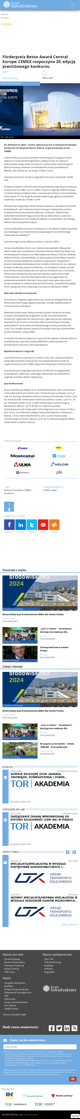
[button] (67, 857)
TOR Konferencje (52, 962)
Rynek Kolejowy (12, 959)
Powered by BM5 (31, 1115)
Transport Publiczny (14, 965)
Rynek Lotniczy (11, 968)
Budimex (8, 986)
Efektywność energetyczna (17, 992)
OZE (6, 995)
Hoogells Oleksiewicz (14, 982)
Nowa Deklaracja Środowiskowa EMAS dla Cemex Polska (33, 614)
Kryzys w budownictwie (16, 1002)
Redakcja (48, 965)
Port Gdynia (10, 1005)
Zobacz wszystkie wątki (14, 1014)
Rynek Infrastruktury (14, 962)
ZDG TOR (48, 959)
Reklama (48, 968)
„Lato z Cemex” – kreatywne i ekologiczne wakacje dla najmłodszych (56, 632)
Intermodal (9, 998)
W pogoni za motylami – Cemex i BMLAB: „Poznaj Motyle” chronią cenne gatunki (57, 747)
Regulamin (49, 971)
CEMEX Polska (11, 1008)
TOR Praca (9, 971)
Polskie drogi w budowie (16, 989)
